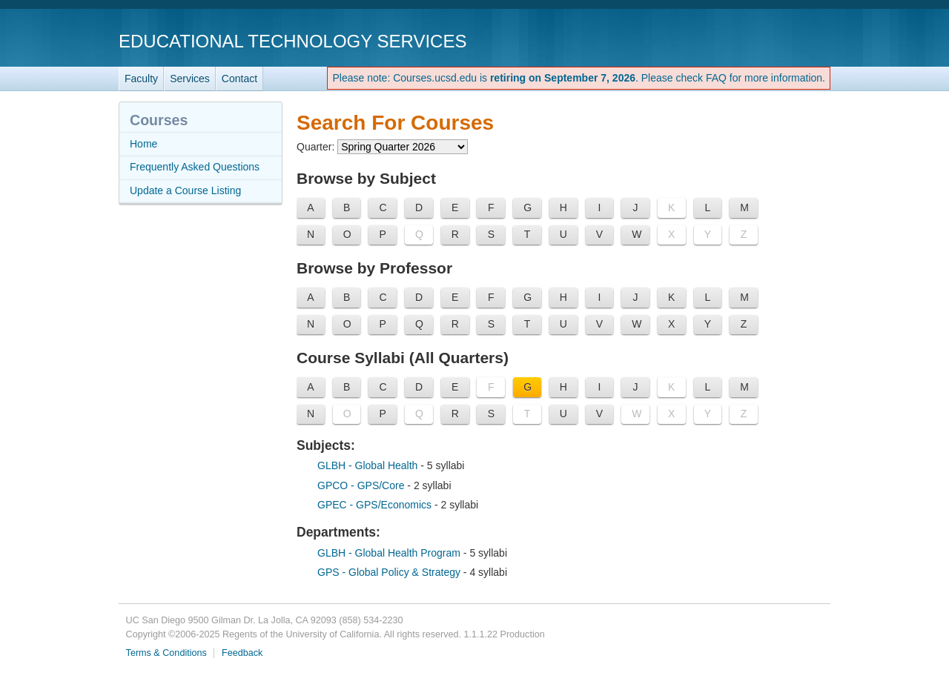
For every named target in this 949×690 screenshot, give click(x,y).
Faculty (141, 78)
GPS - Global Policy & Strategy (390, 572)
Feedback (242, 653)
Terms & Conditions (166, 653)
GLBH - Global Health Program (390, 553)
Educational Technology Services (292, 41)
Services (190, 78)
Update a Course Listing (185, 190)
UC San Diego (745, 40)
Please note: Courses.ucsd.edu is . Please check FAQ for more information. (578, 78)
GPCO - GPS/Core (362, 485)
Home (143, 144)
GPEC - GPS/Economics (375, 505)
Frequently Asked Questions (194, 167)
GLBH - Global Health (368, 465)
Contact (239, 78)
